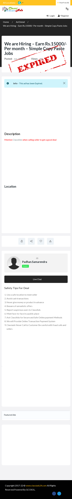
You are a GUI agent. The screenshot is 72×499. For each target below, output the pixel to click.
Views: (34, 58)
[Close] (64, 83)
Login (50, 16)
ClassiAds (17, 139)
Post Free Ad (63, 3)
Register (63, 16)
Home (6, 22)
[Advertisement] (38, 109)
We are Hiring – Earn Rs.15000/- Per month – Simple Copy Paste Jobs (35, 25)
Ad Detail (20, 22)
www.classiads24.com (36, 485)
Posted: (8, 58)
